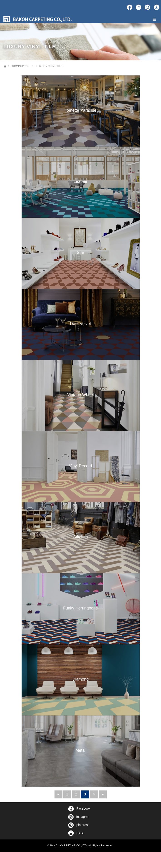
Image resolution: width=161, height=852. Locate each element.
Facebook (79, 809)
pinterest (78, 825)
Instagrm (78, 817)
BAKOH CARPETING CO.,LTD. (68, 845)
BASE (76, 833)
